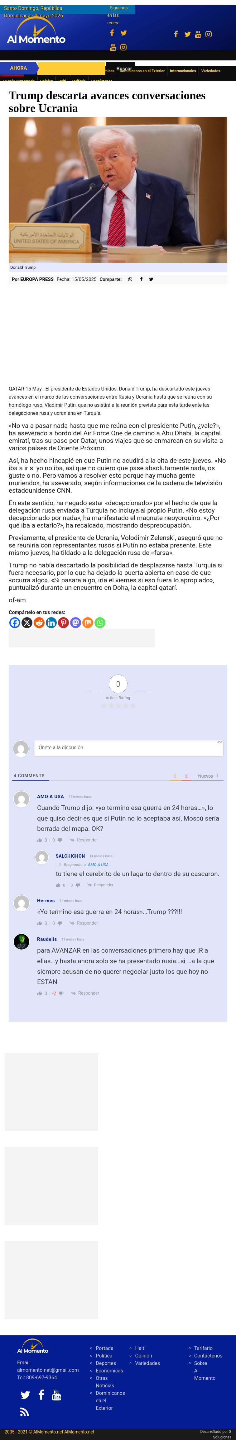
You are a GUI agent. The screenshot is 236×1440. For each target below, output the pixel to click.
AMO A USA (98, 864)
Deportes (106, 1363)
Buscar (124, 69)
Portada (104, 1348)
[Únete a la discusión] (129, 748)
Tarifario (203, 1348)
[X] (27, 622)
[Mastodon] (75, 622)
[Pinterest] (63, 622)
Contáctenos (208, 1356)
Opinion (143, 1356)
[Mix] (87, 622)
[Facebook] (14, 622)
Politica (104, 1356)
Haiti (140, 1348)
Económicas (109, 1371)
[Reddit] (39, 622)
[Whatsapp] (99, 622)
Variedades (147, 1363)
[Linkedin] (51, 622)
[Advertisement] (82, 638)
